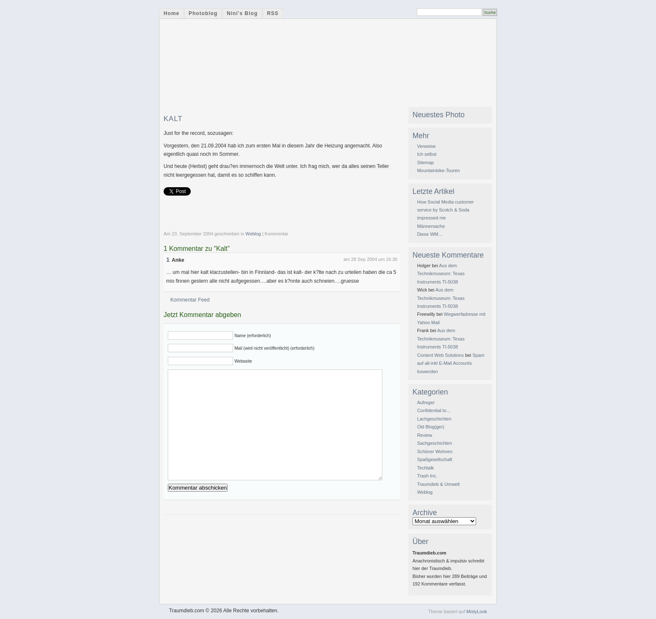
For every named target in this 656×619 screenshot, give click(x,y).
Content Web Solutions (440, 355)
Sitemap (425, 162)
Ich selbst (426, 154)
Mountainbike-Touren (438, 170)
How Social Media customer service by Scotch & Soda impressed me (445, 210)
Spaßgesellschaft (434, 459)
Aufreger (426, 402)
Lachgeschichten (434, 418)
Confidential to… (434, 410)
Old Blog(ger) (430, 426)
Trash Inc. (427, 475)
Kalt (173, 119)
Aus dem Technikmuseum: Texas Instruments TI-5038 (440, 273)
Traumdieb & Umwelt (438, 484)
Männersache (431, 226)
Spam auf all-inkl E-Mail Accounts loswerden (450, 363)
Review (424, 435)
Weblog (253, 233)
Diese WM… (430, 234)
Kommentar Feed (190, 300)
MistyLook (476, 611)
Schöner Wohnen (434, 451)
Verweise (426, 146)
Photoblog (203, 13)
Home (171, 13)
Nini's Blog (242, 13)
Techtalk (425, 467)
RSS (273, 13)
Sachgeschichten (434, 443)
